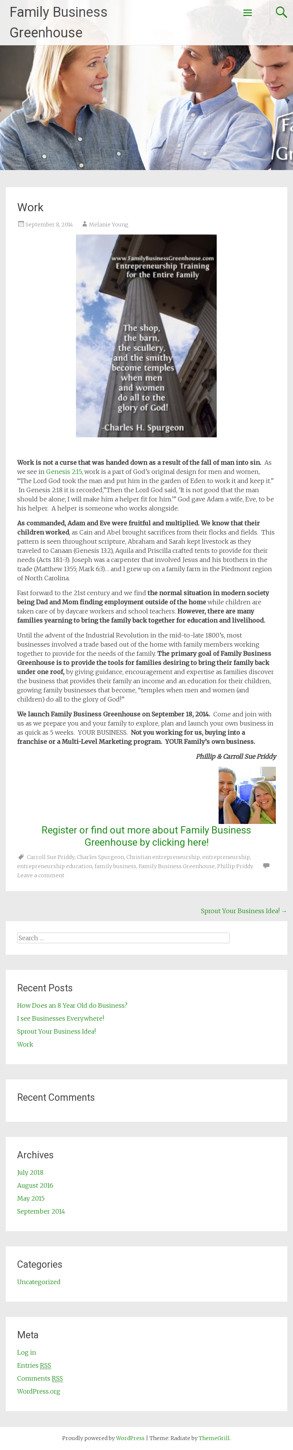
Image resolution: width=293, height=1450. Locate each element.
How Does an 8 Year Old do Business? (72, 1005)
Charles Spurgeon (100, 857)
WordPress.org (38, 1391)
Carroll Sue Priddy (50, 857)
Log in (26, 1352)
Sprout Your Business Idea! (244, 911)
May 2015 (31, 1198)
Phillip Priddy (235, 866)
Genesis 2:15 (64, 471)
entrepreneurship (226, 857)
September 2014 (41, 1211)
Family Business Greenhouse (176, 866)
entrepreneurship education (54, 866)
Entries (34, 1366)
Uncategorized (39, 1282)
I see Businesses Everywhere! (60, 1018)
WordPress (130, 1438)
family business (115, 866)
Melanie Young (109, 224)
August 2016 (35, 1185)
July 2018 (30, 1172)
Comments (40, 1379)
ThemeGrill (214, 1438)
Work (25, 1044)
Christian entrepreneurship (163, 857)
